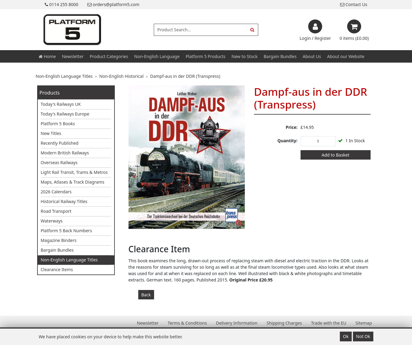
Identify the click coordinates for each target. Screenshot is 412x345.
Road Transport (56, 211)
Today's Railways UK (61, 104)
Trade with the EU (328, 323)
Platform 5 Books (58, 123)
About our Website (345, 56)
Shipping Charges (284, 323)
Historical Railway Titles (64, 201)
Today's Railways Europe (65, 114)
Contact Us (353, 4)
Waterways (52, 221)
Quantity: (287, 140)
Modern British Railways (65, 153)
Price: (292, 127)
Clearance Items (57, 269)
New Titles (51, 133)
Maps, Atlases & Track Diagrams (72, 182)
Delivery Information (236, 323)
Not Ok (363, 336)
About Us (312, 56)
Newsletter (72, 56)
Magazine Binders (59, 240)
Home (47, 56)
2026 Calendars (56, 192)
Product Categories (109, 56)
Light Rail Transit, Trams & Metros (74, 172)
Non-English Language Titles (69, 260)
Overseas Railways (59, 162)
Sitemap (363, 323)
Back (146, 295)
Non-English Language (157, 56)
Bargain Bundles (280, 56)
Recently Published (60, 143)
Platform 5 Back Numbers (66, 230)
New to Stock (244, 56)
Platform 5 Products (206, 56)
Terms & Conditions (187, 323)
